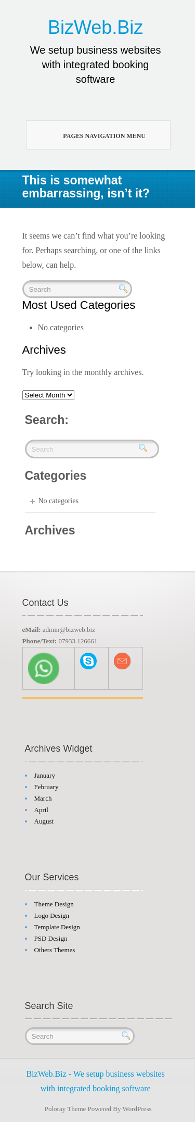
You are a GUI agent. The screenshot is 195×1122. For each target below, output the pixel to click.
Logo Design (52, 915)
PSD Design (51, 938)
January (44, 775)
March (43, 798)
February (46, 787)
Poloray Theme (65, 1109)
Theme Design (54, 904)
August (44, 821)
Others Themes (54, 950)
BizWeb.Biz (95, 27)
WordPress (137, 1109)
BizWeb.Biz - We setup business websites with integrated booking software (95, 1081)
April (41, 810)
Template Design (57, 927)
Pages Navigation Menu (94, 135)
